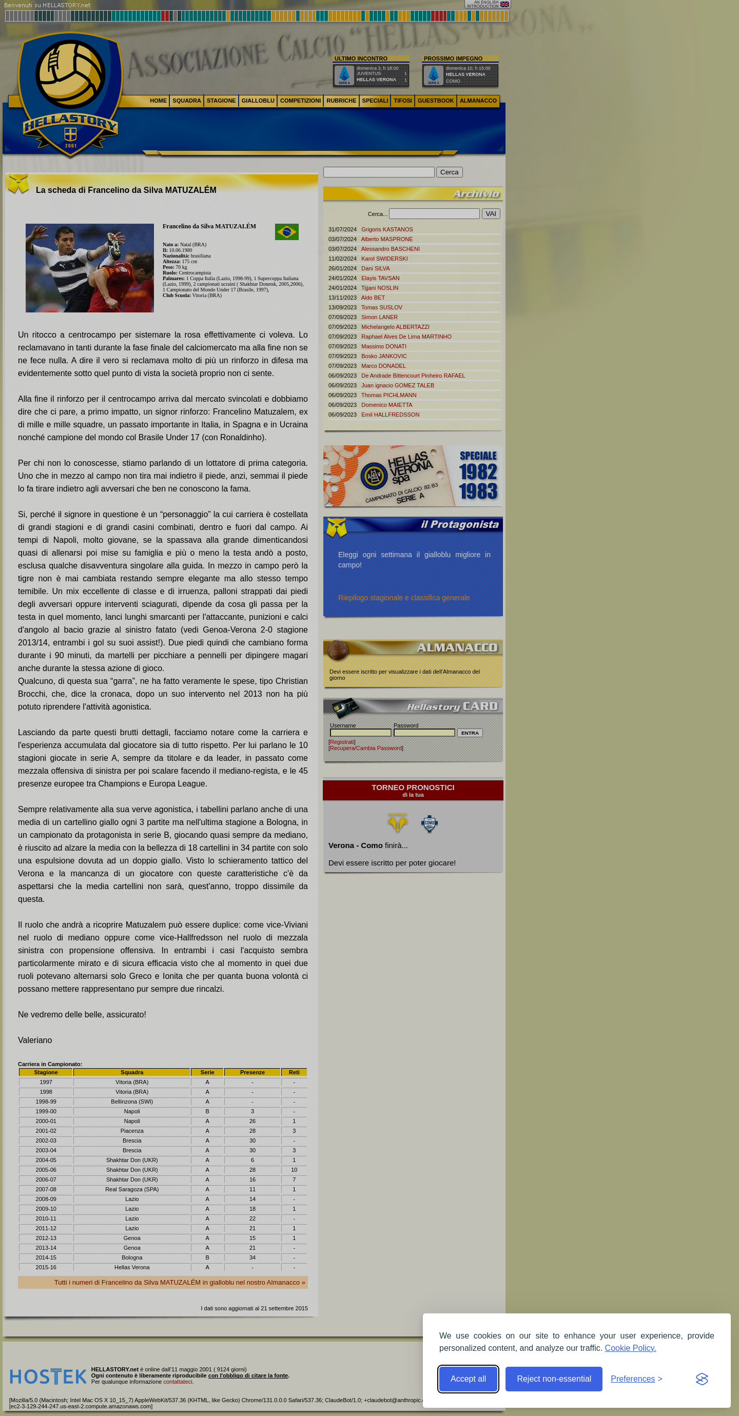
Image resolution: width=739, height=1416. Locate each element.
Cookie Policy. (630, 1348)
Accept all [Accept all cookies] (468, 1378)
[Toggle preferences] (637, 1379)
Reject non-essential (554, 1378)
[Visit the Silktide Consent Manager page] (702, 1379)
